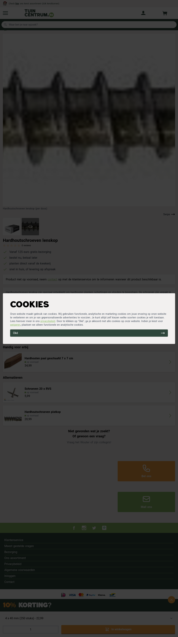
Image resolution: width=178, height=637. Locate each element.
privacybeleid (47, 321)
